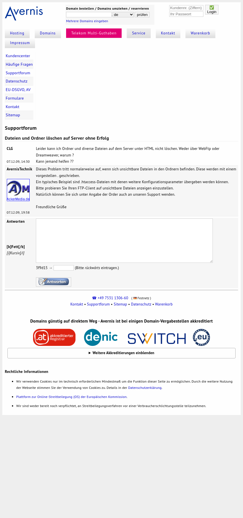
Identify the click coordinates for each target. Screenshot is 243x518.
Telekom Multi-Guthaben (94, 33)
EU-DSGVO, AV (18, 89)
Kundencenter (18, 55)
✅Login (212, 9)
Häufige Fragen (19, 64)
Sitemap (13, 114)
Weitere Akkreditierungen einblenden (123, 352)
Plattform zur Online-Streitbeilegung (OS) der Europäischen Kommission (71, 397)
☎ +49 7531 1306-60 (110, 298)
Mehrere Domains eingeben (87, 21)
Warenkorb (200, 33)
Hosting (17, 33)
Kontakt (168, 33)
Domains (48, 33)
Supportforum (18, 72)
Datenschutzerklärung (145, 387)
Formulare (15, 98)
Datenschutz (17, 81)
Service (139, 33)
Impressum (20, 42)
